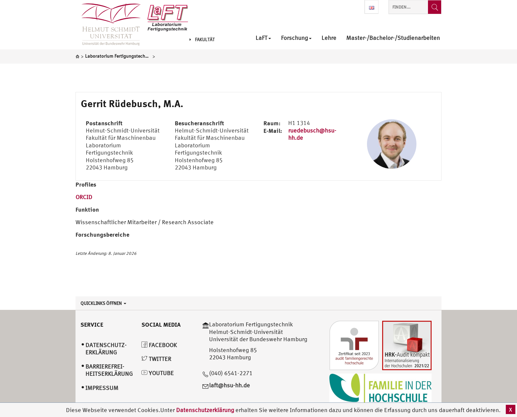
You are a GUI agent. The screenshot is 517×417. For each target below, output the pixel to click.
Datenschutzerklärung (205, 409)
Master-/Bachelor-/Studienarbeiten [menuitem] (393, 38)
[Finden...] (434, 7)
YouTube (157, 373)
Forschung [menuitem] (296, 38)
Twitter (156, 358)
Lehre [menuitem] (328, 38)
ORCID (84, 197)
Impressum (101, 387)
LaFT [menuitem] (263, 38)
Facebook (159, 345)
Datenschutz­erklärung (106, 349)
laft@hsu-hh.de (229, 385)
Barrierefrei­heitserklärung (109, 370)
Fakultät (202, 39)
